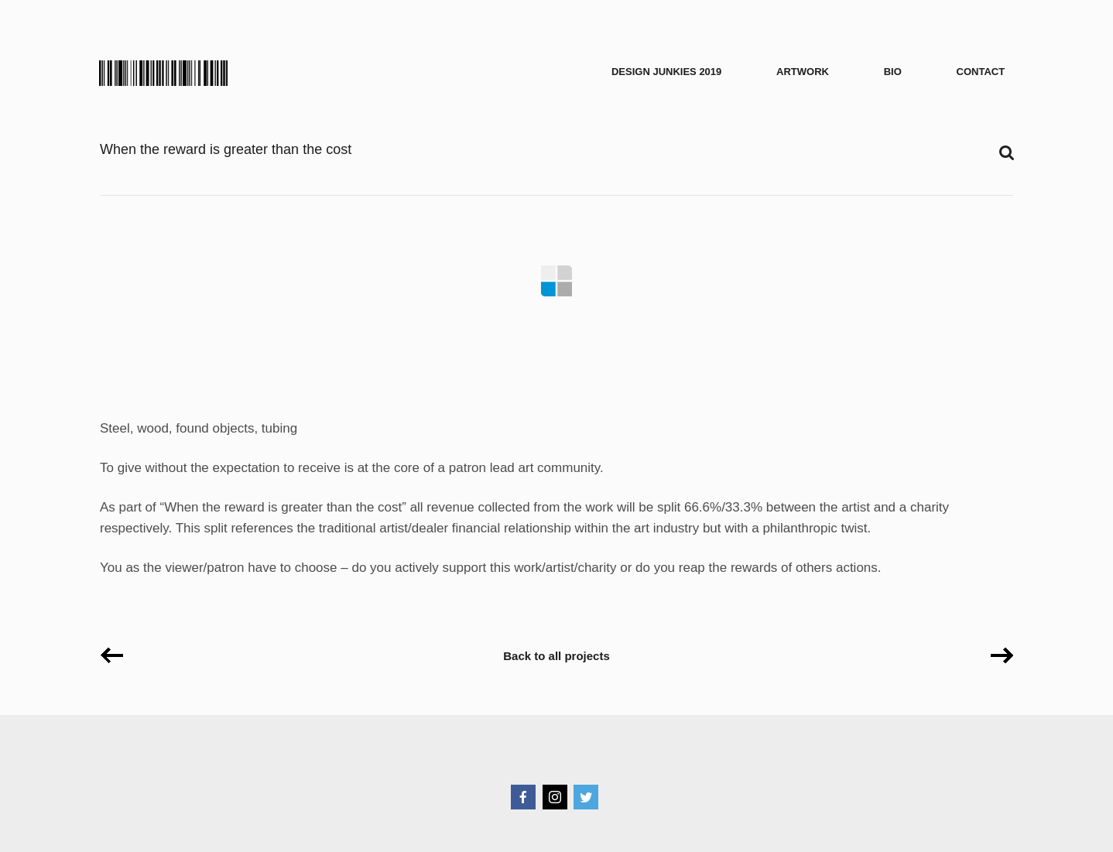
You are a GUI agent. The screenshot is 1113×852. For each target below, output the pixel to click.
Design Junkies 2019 (666, 71)
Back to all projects (556, 655)
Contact (981, 71)
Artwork (802, 71)
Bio (893, 71)
